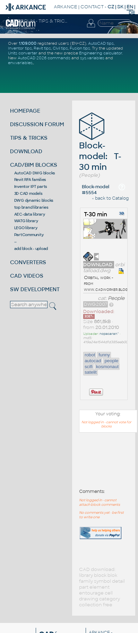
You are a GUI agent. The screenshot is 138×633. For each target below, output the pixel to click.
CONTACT (92, 7)
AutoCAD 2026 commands (44, 57)
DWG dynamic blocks (34, 200)
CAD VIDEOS (26, 275)
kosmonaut (107, 366)
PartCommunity (29, 234)
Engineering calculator (100, 53)
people (111, 360)
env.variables (20, 62)
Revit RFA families (30, 179)
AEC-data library (29, 214)
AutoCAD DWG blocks (34, 173)
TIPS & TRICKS (29, 138)
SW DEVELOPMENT (35, 289)
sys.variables (92, 57)
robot (90, 354)
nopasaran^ (109, 334)
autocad (93, 360)
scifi (89, 366)
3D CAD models (28, 193)
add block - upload (31, 248)
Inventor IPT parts (31, 186)
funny (104, 354)
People (116, 298)
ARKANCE (65, 7)
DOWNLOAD (26, 151)
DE (132, 13)
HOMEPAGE (25, 110)
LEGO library (25, 227)
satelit (91, 372)
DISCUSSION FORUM (37, 124)
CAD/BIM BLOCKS (33, 165)
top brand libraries (31, 207)
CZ (110, 7)
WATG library (26, 220)
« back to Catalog (110, 198)
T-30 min (95, 214)
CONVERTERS (28, 262)
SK (120, 7)
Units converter (22, 53)
